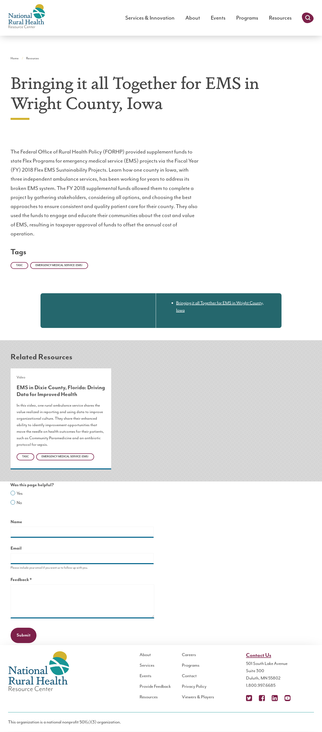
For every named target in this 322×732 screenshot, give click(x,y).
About (192, 17)
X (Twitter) (249, 698)
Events (218, 17)
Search (308, 17)
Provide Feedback (155, 686)
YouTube (288, 698)
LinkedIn (275, 698)
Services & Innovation (150, 17)
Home (15, 58)
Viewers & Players (198, 697)
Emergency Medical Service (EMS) (59, 265)
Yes (20, 493)
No (19, 502)
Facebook (262, 698)
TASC (19, 265)
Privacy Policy (194, 686)
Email (16, 548)
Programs (247, 17)
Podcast (300, 698)
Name (16, 521)
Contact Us (258, 655)
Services (147, 665)
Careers (189, 654)
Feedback (30, 580)
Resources (280, 17)
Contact (189, 675)
